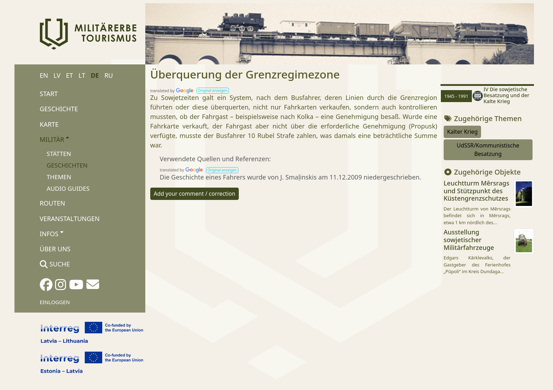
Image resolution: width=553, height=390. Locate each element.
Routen (52, 203)
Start (49, 93)
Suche (55, 264)
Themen (59, 177)
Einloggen (55, 302)
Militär (54, 139)
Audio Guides (68, 188)
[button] (212, 91)
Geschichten (67, 165)
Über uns (55, 249)
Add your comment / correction (195, 193)
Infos (51, 233)
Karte (49, 124)
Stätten (59, 154)
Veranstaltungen (70, 218)
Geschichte (59, 109)
